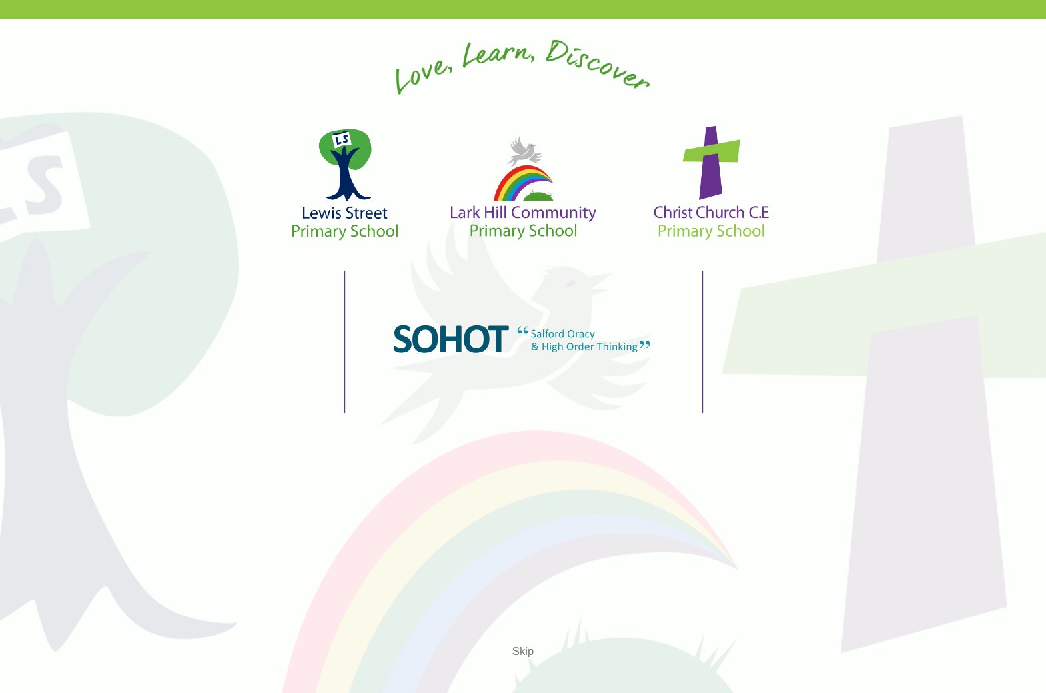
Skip (523, 651)
